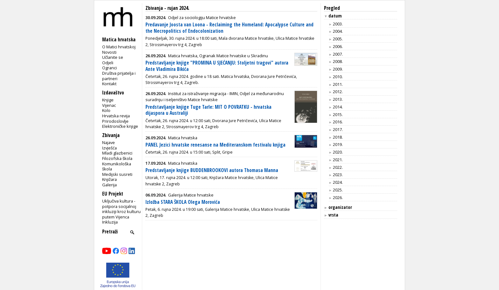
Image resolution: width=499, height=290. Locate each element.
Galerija (109, 185)
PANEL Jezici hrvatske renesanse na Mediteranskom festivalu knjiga (215, 145)
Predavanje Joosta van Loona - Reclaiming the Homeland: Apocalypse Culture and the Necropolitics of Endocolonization (229, 27)
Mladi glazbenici (117, 153)
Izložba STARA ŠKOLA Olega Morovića (182, 202)
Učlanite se (112, 57)
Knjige (108, 100)
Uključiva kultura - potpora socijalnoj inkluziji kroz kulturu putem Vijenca (121, 209)
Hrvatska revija (116, 116)
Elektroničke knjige (120, 126)
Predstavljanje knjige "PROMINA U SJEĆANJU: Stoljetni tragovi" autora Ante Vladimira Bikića (216, 65)
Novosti (109, 52)
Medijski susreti (117, 174)
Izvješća (109, 148)
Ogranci (109, 68)
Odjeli (107, 63)
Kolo (106, 110)
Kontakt (109, 83)
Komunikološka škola (116, 166)
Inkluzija (110, 222)
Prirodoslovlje (115, 121)
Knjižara (109, 179)
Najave (108, 142)
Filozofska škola (117, 158)
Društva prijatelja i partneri (119, 75)
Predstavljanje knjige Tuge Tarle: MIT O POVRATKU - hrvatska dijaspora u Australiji (208, 110)
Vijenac (109, 105)
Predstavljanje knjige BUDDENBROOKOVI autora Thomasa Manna (211, 170)
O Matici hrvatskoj (119, 47)
